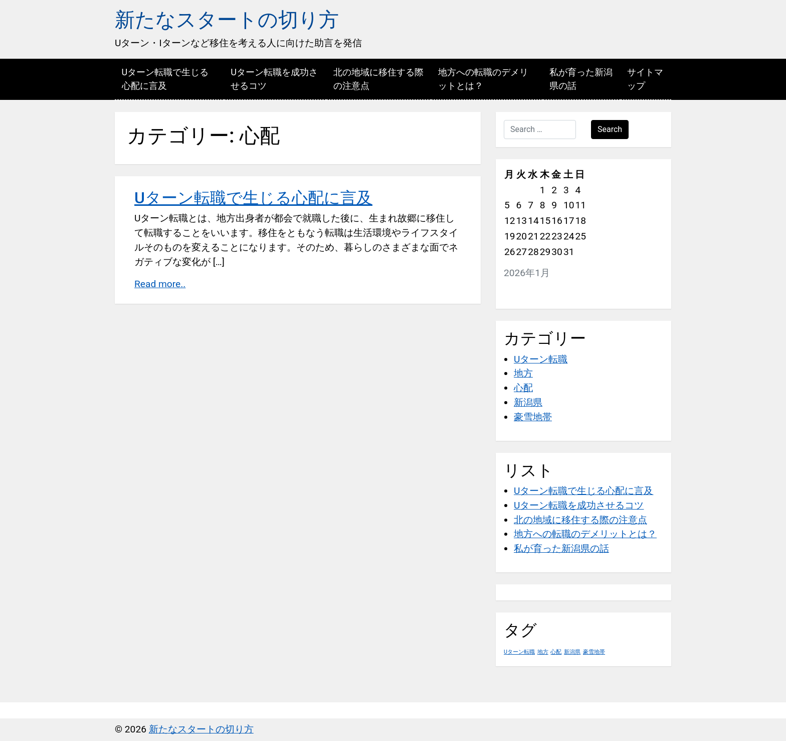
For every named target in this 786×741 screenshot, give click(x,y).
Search (610, 129)
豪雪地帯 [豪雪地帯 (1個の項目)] (594, 652)
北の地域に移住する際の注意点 (378, 79)
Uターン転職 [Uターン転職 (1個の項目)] (519, 652)
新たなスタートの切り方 (227, 20)
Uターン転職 (540, 359)
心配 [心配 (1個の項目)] (555, 652)
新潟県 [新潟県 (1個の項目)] (572, 652)
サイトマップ (645, 79)
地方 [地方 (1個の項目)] (542, 652)
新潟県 (528, 402)
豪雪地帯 (533, 417)
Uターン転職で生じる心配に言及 (165, 79)
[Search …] (540, 129)
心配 (523, 388)
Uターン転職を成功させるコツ (274, 79)
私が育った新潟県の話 (581, 79)
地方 (523, 373)
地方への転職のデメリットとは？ (483, 79)
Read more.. (159, 284)
